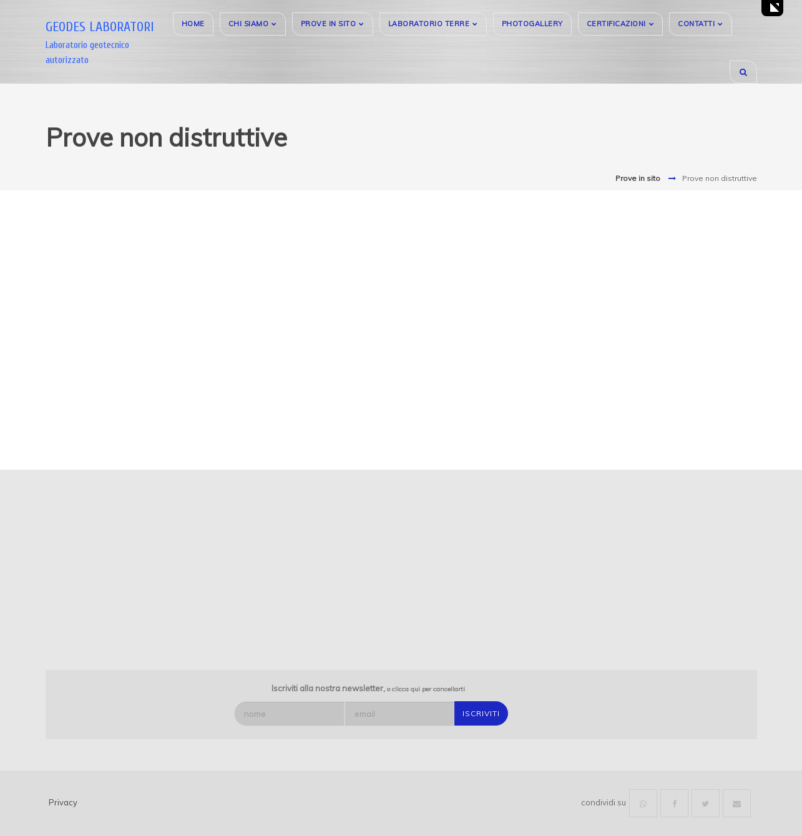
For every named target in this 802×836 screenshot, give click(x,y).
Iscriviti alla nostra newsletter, (368, 688)
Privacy (63, 802)
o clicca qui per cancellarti (426, 689)
